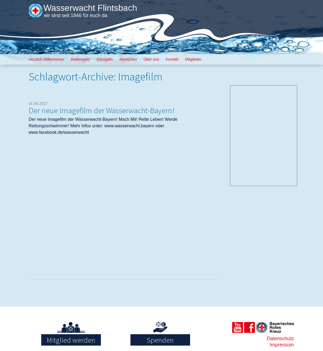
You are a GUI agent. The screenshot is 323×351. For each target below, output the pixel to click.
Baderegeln (80, 59)
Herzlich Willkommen (46, 59)
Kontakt (172, 59)
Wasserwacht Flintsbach (90, 8)
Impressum (282, 344)
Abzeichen (128, 59)
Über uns (151, 59)
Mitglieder (193, 59)
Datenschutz (280, 338)
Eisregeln (105, 59)
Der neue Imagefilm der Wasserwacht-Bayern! (101, 110)
